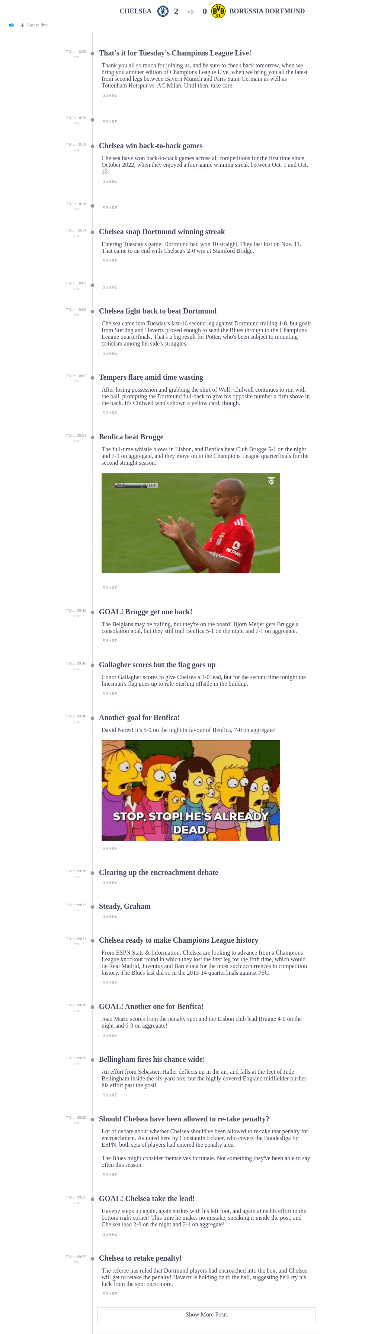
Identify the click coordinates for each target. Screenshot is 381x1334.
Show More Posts (207, 1314)
